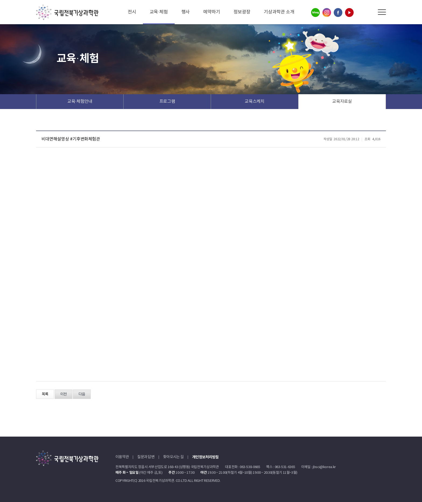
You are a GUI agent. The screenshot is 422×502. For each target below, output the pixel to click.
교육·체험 (159, 12)
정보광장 (242, 12)
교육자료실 (342, 101)
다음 (82, 394)
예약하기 (211, 12)
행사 (185, 12)
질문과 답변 (145, 457)
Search (369, 12)
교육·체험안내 (79, 101)
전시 (132, 12)
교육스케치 (254, 101)
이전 (63, 394)
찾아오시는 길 (173, 457)
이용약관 (122, 457)
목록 (45, 394)
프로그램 (167, 101)
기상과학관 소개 (279, 12)
